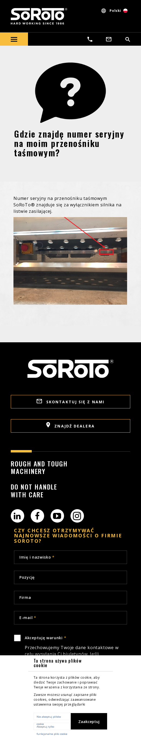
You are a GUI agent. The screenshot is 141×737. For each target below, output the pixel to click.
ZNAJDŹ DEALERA (70, 425)
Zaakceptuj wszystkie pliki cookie (89, 724)
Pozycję (27, 577)
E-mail (27, 617)
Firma (25, 597)
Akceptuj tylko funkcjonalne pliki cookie (52, 727)
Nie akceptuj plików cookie (49, 717)
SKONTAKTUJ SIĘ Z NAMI (70, 401)
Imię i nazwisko (37, 557)
